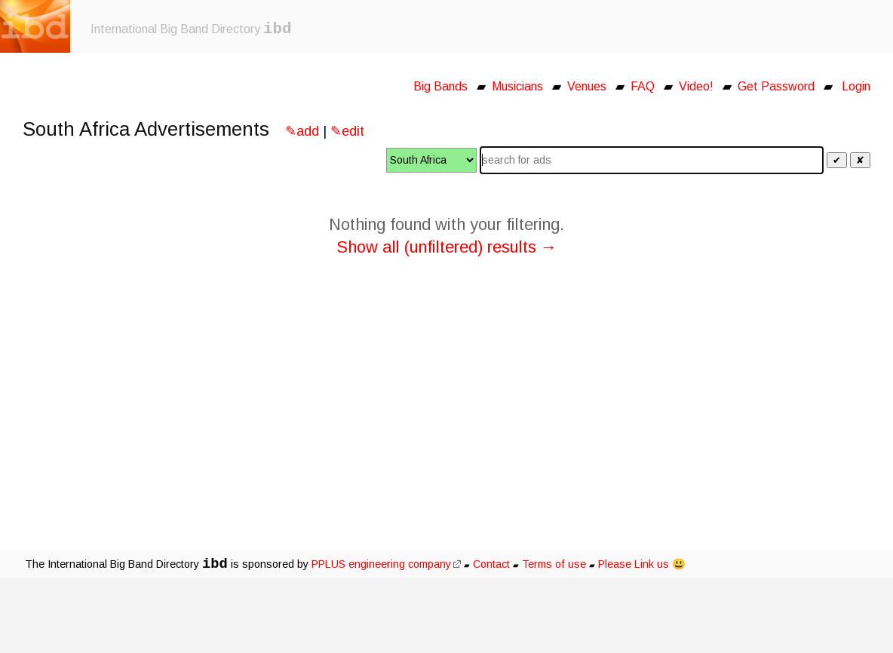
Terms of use (554, 564)
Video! (696, 86)
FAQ (643, 86)
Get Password (776, 86)
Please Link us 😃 (642, 564)
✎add (302, 131)
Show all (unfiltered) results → (446, 247)
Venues (586, 86)
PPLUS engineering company (386, 564)
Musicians (517, 86)
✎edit (347, 131)
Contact (491, 564)
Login (856, 86)
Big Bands (440, 86)
